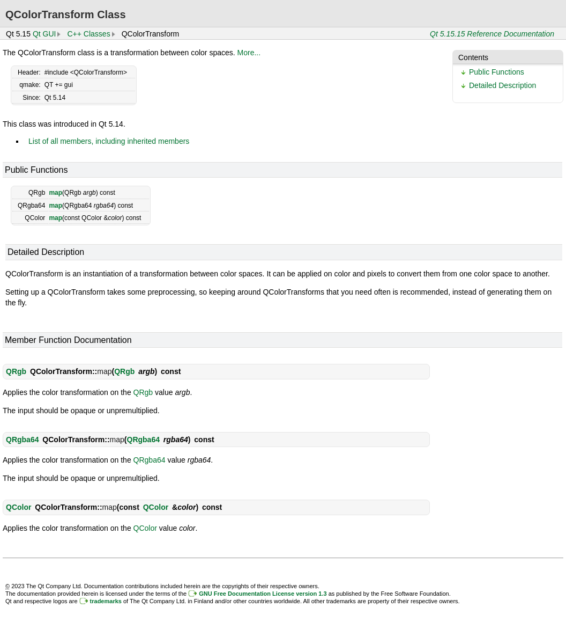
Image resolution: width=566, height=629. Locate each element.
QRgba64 (22, 439)
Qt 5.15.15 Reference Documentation (492, 34)
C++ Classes (88, 34)
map (55, 192)
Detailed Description (502, 85)
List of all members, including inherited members (108, 141)
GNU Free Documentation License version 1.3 (262, 593)
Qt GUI (44, 34)
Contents (473, 57)
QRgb (16, 371)
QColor (18, 507)
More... (249, 52)
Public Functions (496, 72)
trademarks (106, 601)
